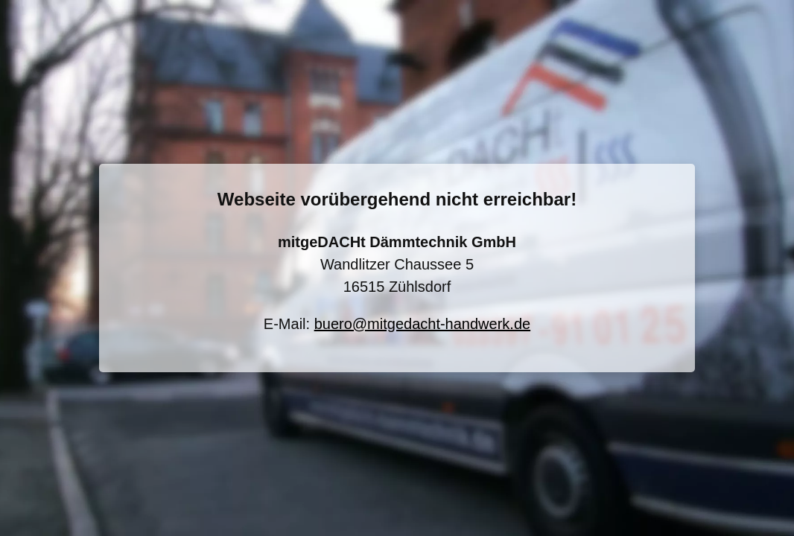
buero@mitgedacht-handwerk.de (422, 324)
